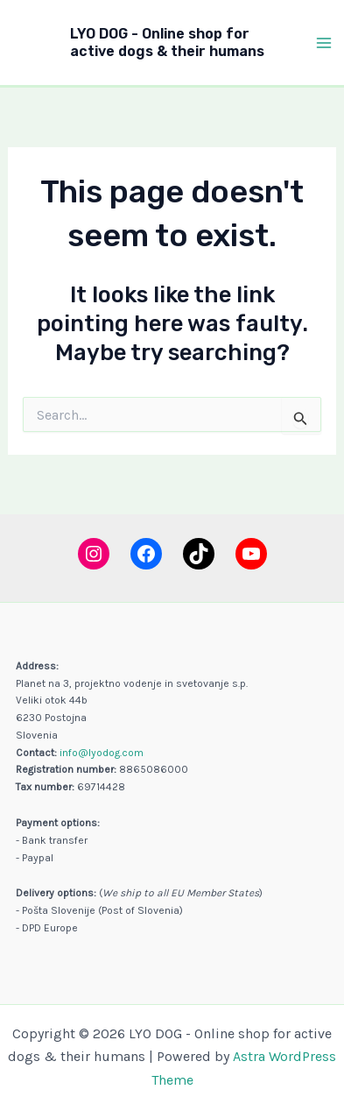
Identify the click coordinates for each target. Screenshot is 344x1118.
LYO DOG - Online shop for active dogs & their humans (167, 42)
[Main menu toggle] (325, 43)
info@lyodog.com (102, 753)
